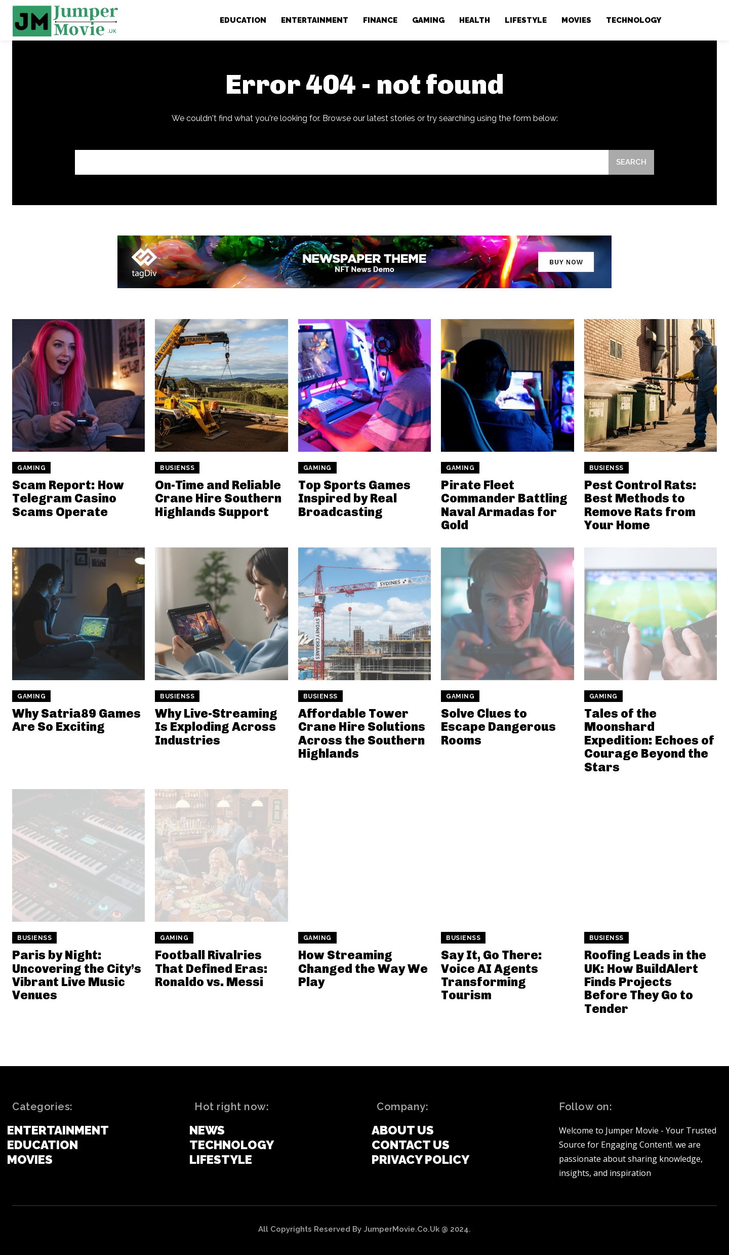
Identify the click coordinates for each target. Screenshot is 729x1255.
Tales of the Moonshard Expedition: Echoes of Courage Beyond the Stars (649, 740)
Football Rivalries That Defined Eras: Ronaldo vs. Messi (211, 968)
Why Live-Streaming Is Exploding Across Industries (216, 727)
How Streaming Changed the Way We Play (363, 968)
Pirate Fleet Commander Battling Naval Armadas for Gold (504, 505)
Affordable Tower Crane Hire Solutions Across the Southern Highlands (361, 733)
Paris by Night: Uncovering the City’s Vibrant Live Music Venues (76, 975)
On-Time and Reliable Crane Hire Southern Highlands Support (218, 498)
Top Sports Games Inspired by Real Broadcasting (354, 498)
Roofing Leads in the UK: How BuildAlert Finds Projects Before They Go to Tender (645, 982)
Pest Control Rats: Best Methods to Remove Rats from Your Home (640, 505)
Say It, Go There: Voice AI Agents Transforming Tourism (491, 975)
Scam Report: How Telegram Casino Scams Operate (68, 498)
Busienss (177, 468)
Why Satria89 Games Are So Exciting (76, 720)
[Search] (631, 162)
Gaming (31, 468)
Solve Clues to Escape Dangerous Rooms (498, 727)
